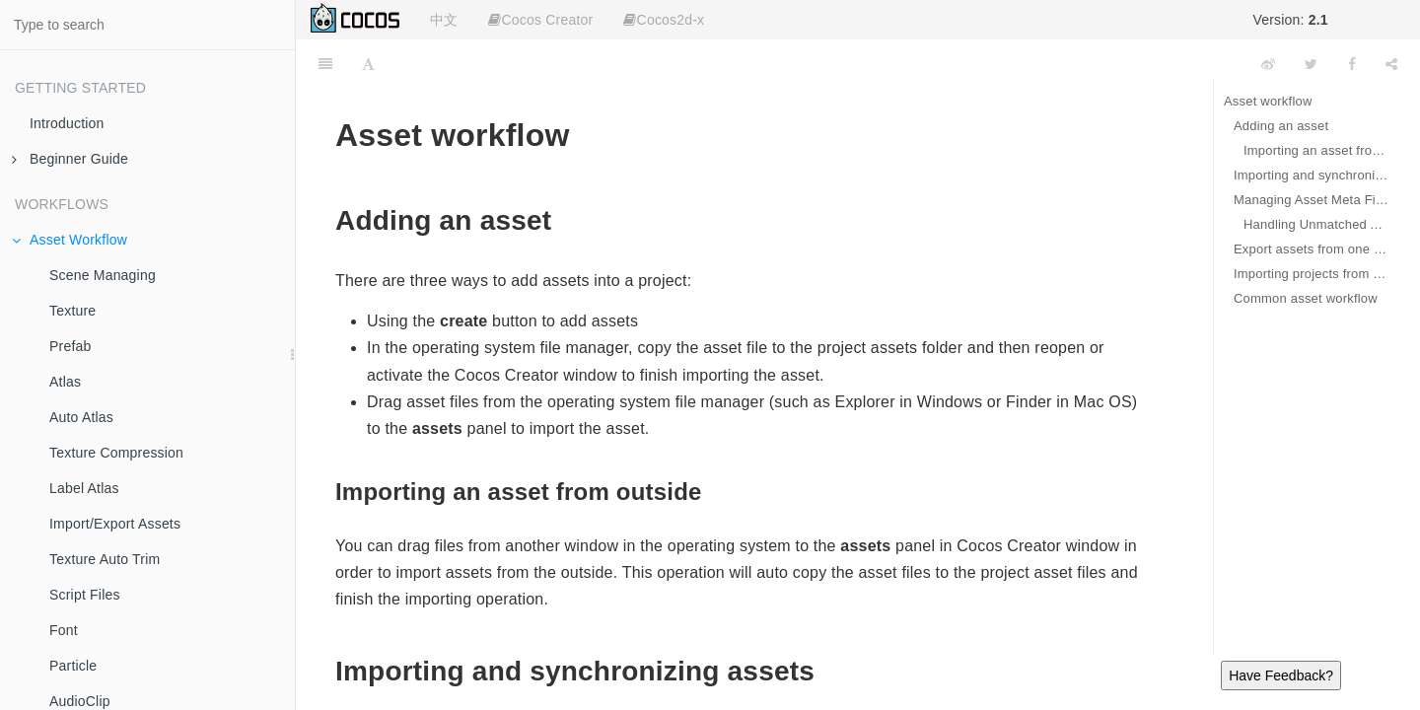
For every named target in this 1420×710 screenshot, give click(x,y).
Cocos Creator (540, 20)
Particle (73, 666)
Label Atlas (84, 488)
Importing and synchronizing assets (1312, 175)
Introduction (67, 123)
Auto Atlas (81, 417)
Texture (72, 311)
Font (63, 630)
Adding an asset (1281, 125)
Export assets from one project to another (1312, 249)
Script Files (84, 595)
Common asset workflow (1306, 298)
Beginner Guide (70, 159)
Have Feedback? (1281, 675)
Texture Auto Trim (104, 559)
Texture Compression (116, 453)
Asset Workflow (69, 240)
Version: (1289, 20)
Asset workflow (1268, 101)
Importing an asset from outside (1316, 150)
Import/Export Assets (114, 524)
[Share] (1391, 64)
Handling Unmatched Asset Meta (1316, 224)
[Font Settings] (368, 64)
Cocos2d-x (663, 20)
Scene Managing (102, 275)
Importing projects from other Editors (1312, 273)
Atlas (65, 382)
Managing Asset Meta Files (1312, 199)
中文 (444, 20)
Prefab (70, 346)
